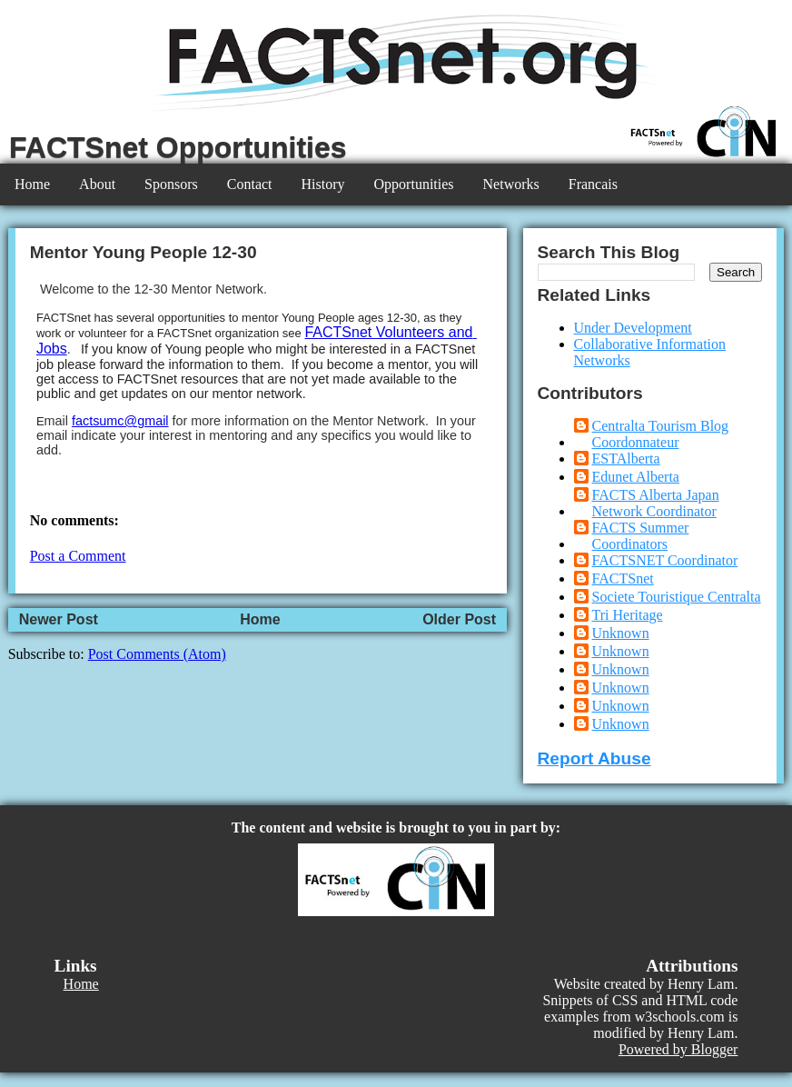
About (97, 184)
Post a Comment (78, 555)
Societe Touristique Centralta (676, 596)
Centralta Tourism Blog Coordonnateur (660, 434)
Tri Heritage (627, 615)
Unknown (620, 633)
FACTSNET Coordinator (665, 560)
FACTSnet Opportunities (178, 147)
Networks (511, 184)
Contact (249, 184)
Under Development (633, 327)
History (323, 184)
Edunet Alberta (635, 476)
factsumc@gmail (120, 421)
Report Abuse (594, 758)
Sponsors (171, 184)
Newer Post (58, 619)
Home (32, 184)
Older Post (459, 619)
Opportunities (414, 184)
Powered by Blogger (678, 1049)
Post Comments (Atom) (157, 654)
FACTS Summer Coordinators (640, 536)
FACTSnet (623, 578)
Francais (593, 184)
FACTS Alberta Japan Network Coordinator (655, 503)
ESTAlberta (626, 458)
